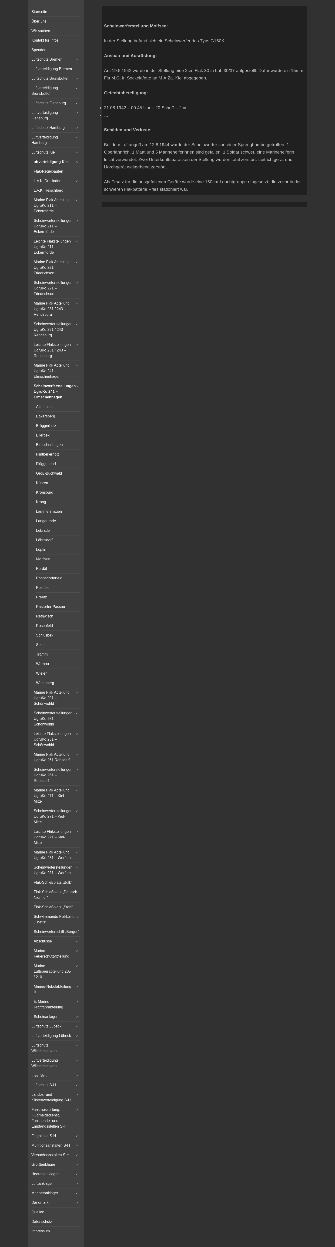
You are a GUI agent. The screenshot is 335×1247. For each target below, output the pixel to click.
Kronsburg (44, 492)
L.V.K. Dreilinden (47, 181)
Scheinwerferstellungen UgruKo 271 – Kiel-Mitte (53, 816)
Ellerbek (43, 435)
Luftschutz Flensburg (48, 103)
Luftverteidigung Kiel (50, 162)
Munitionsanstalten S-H (50, 1145)
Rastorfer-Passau (50, 607)
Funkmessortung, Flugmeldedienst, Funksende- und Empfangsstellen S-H (48, 1118)
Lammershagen (49, 511)
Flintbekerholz (47, 454)
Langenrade (46, 521)
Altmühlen (44, 407)
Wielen (41, 673)
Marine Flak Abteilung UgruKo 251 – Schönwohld (52, 698)
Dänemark (40, 1202)
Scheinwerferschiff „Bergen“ (57, 932)
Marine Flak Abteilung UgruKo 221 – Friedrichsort (52, 267)
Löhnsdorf (44, 540)
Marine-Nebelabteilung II (52, 989)
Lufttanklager (42, 1183)
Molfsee (43, 559)
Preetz (41, 597)
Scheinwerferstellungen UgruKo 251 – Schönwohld (53, 718)
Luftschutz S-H (43, 1085)
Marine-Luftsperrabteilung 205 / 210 (52, 971)
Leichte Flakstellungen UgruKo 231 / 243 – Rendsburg (52, 350)
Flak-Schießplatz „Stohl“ (54, 907)
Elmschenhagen (49, 445)
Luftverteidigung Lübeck (51, 1036)
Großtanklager (43, 1164)
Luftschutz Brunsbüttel (49, 78)
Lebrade (43, 530)
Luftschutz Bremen (46, 59)
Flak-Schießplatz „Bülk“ (53, 882)
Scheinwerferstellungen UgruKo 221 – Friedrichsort (53, 288)
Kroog (41, 502)
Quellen (37, 1212)
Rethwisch (44, 616)
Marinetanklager (44, 1193)
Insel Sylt (39, 1075)
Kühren (42, 483)
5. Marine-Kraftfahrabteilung (48, 1004)
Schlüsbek (44, 635)
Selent (41, 645)
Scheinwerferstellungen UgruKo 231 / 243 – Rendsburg (53, 329)
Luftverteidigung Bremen (51, 69)
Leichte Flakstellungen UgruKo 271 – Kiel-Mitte (52, 837)
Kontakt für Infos (45, 40)
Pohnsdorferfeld (49, 578)
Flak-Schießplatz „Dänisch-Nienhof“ (56, 894)
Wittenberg (45, 683)
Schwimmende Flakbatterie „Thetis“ (56, 919)
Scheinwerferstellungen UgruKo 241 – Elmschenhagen (55, 391)
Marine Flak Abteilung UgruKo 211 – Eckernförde (52, 205)
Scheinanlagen (46, 1017)
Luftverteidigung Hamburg (44, 140)
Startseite (39, 12)
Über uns (39, 21)
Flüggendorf (46, 464)
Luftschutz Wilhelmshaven (44, 1048)
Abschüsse (43, 941)
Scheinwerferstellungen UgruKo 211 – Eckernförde (53, 226)
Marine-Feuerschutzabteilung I (52, 953)
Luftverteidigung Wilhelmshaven (44, 1063)
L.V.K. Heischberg (48, 190)
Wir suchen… (42, 31)
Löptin (41, 549)
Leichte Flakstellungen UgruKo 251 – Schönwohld (52, 739)
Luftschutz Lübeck (46, 1026)
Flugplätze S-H (43, 1136)
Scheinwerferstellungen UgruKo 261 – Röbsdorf (53, 775)
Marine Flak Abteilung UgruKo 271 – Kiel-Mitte (52, 795)
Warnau (42, 664)
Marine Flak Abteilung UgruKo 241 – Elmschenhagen (52, 370)
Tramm (42, 654)
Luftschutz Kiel (43, 152)
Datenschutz (41, 1222)
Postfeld (43, 588)
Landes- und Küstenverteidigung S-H (51, 1097)
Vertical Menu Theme (213, 212)
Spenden (38, 50)
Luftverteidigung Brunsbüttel (44, 90)
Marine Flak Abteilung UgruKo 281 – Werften (52, 855)
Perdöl (41, 569)
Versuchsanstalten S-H (50, 1155)
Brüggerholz (46, 426)
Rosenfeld (44, 626)
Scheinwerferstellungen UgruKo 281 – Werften (53, 870)
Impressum (40, 1231)
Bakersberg (45, 416)
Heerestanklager (45, 1174)
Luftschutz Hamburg (48, 128)
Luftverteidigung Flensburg (44, 115)
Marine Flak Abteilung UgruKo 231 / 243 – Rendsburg (52, 308)
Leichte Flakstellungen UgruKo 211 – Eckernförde (52, 246)
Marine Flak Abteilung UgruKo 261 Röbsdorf (52, 757)
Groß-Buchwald (49, 473)
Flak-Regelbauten (48, 171)
